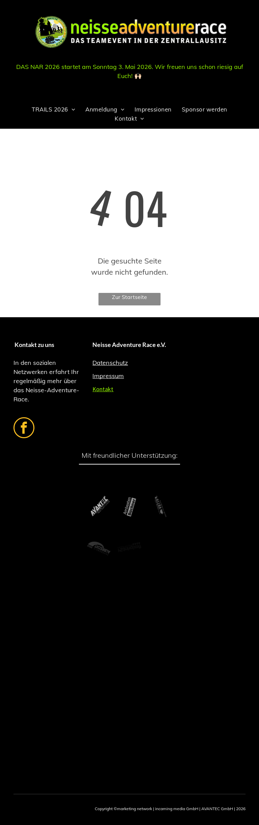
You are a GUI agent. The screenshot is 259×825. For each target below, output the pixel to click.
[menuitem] (53, 109)
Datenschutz (110, 363)
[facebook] (23, 428)
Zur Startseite (129, 297)
